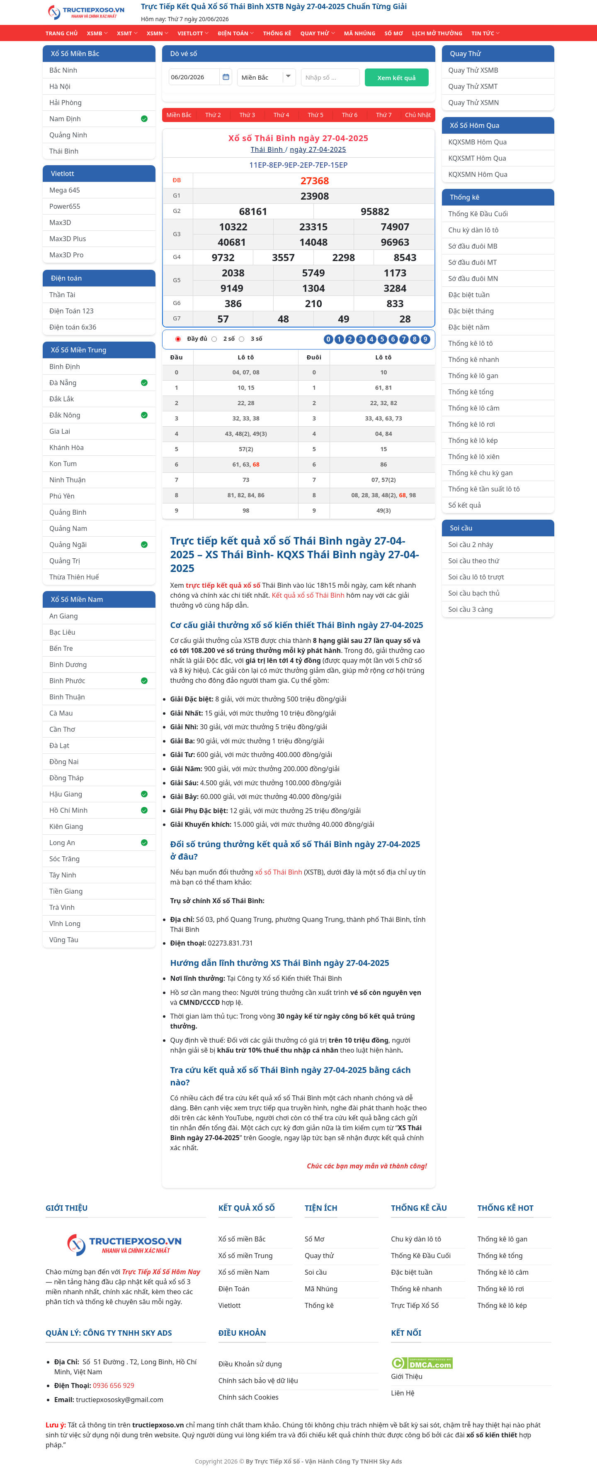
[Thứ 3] (250, 114)
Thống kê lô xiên (474, 456)
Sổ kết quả (465, 505)
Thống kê (465, 197)
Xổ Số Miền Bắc (75, 53)
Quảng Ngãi (98, 544)
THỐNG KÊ (277, 33)
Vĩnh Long (64, 923)
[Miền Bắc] (182, 114)
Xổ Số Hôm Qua (475, 125)
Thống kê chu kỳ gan (481, 472)
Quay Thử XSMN (474, 102)
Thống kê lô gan (474, 375)
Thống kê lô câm (474, 408)
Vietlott (62, 173)
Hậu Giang (98, 794)
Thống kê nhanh (474, 359)
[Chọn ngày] (200, 76)
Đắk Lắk (61, 398)
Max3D (60, 222)
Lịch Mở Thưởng (437, 33)
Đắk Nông (98, 415)
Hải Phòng (65, 102)
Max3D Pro (66, 254)
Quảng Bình (68, 512)
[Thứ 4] (282, 114)
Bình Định (64, 366)
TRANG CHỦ (62, 33)
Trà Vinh (62, 907)
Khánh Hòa (66, 447)
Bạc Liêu (62, 632)
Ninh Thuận (67, 479)
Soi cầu (461, 528)
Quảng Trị (64, 560)
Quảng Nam (68, 528)
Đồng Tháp (66, 777)
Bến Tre (61, 648)
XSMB (97, 33)
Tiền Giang (66, 891)
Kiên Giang (66, 826)
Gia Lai (59, 431)
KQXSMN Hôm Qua (478, 174)
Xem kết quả (397, 77)
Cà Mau (61, 713)
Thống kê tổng (471, 391)
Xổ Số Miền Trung (79, 349)
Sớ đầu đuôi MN (473, 278)
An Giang (63, 616)
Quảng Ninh (68, 134)
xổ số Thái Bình (278, 871)
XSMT (127, 33)
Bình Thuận (67, 696)
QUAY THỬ (318, 33)
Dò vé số (183, 53)
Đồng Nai (64, 761)
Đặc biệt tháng (471, 310)
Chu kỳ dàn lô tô (474, 230)
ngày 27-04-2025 (318, 148)
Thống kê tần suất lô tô (484, 489)
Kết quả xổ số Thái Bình (308, 594)
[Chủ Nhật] (414, 114)
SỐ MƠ (394, 33)
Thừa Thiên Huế (74, 577)
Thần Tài (62, 294)
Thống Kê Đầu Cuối (478, 213)
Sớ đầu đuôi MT (473, 262)
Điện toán (66, 278)
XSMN (158, 33)
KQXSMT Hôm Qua (478, 158)
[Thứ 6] (346, 114)
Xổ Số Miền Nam (77, 599)
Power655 (64, 206)
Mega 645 (64, 190)
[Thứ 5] (314, 114)
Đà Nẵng (98, 382)
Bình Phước (98, 680)
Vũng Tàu (63, 939)
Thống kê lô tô (471, 343)
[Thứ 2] (218, 114)
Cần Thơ (62, 729)
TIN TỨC (486, 33)
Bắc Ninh (63, 70)
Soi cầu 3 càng (471, 609)
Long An (98, 842)
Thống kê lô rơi (472, 424)
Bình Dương (68, 664)
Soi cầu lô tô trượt (476, 577)
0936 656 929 (113, 1384)
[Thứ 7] (378, 114)
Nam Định (98, 118)
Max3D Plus (67, 238)
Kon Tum (63, 463)
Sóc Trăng (64, 858)
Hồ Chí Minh (98, 810)
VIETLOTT (193, 33)
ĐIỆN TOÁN (236, 33)
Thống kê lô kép (473, 440)
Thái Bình (63, 151)
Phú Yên (62, 496)
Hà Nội (59, 86)
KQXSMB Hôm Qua (478, 142)
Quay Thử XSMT (473, 86)
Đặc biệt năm (469, 327)
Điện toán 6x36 (72, 327)
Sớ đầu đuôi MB (473, 246)
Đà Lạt (59, 745)
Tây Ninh (62, 875)
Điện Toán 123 (71, 310)
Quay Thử (465, 53)
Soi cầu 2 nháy (471, 544)
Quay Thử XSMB (473, 70)
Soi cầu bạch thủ (474, 593)
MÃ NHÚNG (360, 33)
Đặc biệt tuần (469, 294)
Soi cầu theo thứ (474, 560)
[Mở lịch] (225, 76)
